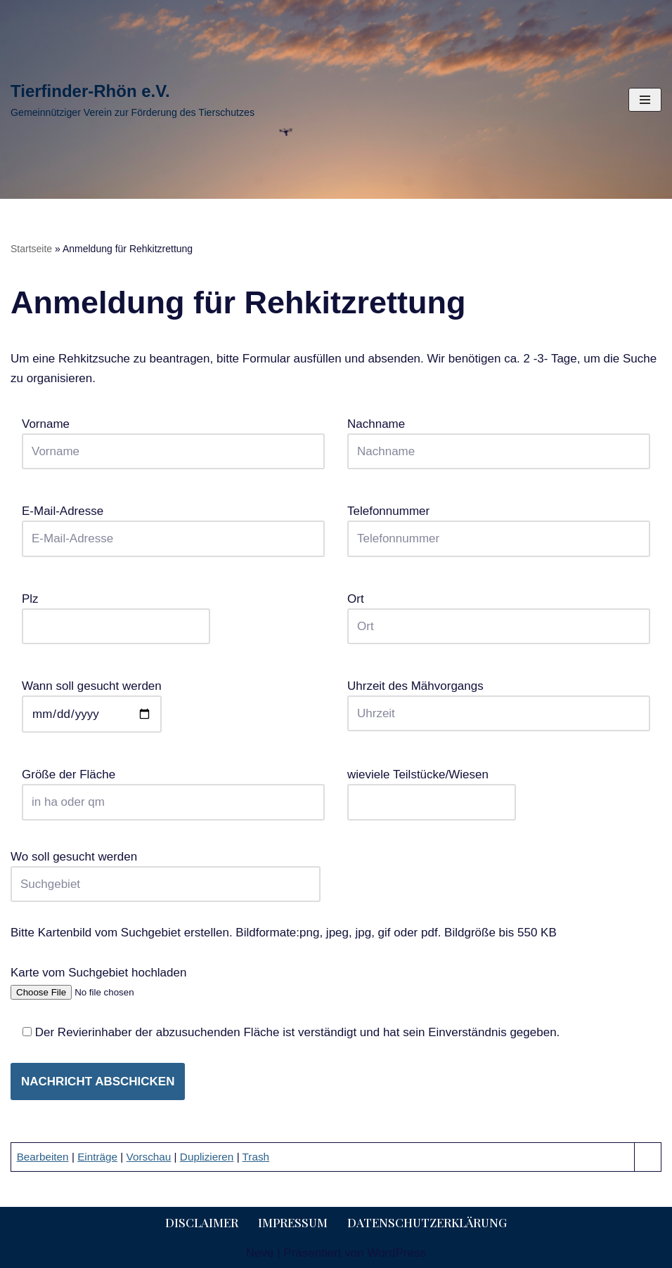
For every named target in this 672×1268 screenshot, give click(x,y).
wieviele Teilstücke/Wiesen (431, 788)
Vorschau (149, 1157)
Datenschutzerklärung (427, 1222)
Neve (260, 1253)
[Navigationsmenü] (644, 100)
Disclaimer (201, 1222)
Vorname (173, 437)
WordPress (396, 1253)
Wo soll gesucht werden (166, 870)
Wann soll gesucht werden (92, 700)
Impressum (293, 1222)
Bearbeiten (43, 1157)
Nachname (498, 437)
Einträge (97, 1157)
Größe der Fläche (173, 788)
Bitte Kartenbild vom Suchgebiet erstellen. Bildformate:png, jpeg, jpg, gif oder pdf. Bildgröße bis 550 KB (284, 932)
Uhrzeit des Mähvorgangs (498, 699)
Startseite (31, 248)
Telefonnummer (498, 524)
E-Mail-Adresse (173, 524)
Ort (498, 612)
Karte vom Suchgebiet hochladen (99, 982)
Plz (116, 612)
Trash (256, 1157)
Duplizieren (207, 1157)
